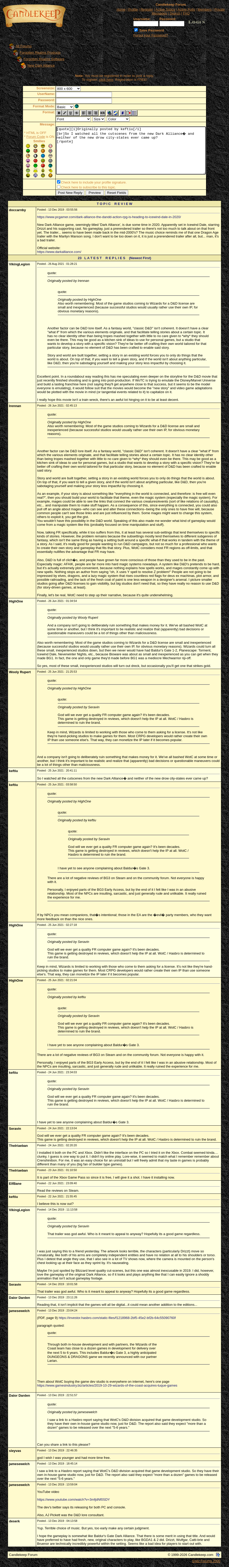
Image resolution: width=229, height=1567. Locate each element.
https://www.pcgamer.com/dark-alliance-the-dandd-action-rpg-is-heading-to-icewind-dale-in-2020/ (109, 218)
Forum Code (26, 137)
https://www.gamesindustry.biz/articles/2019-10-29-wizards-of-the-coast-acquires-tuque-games (107, 1386)
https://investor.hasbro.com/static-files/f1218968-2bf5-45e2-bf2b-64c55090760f (117, 1319)
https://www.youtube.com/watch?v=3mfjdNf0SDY (73, 1500)
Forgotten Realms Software (43, 59)
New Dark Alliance (41, 65)
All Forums (24, 46)
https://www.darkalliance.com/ (59, 253)
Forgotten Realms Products (40, 52)
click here (106, 80)
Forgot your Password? (150, 35)
